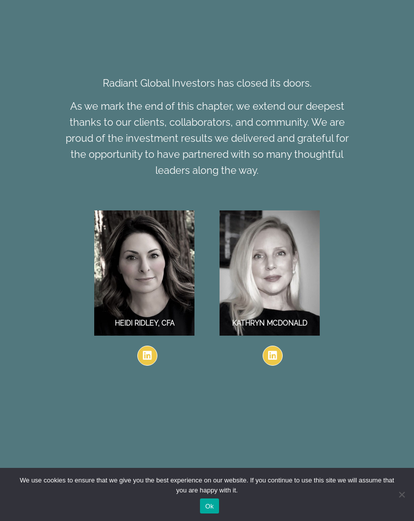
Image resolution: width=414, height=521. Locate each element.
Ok (209, 506)
